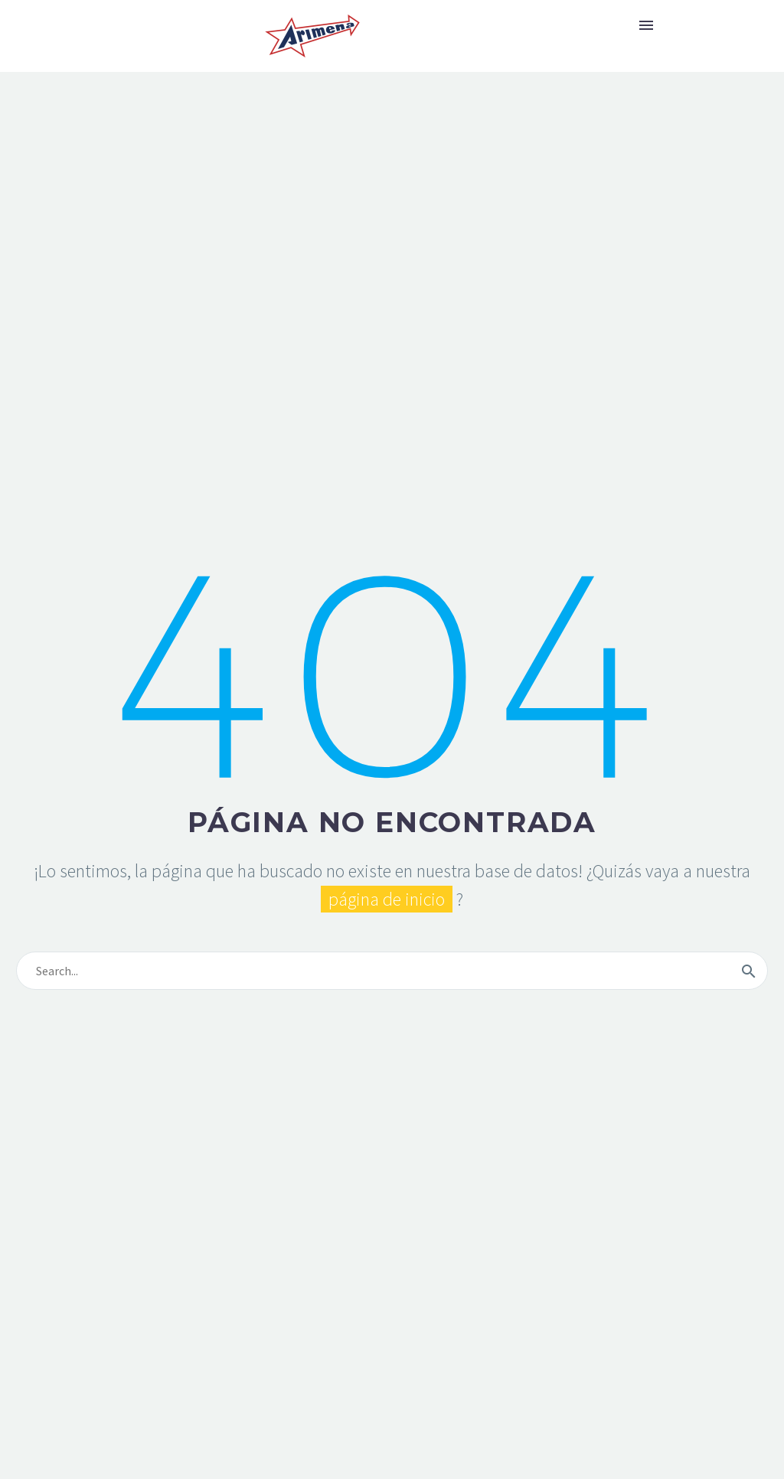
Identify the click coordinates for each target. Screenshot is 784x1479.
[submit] (749, 971)
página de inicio (386, 899)
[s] (392, 971)
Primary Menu (646, 25)
